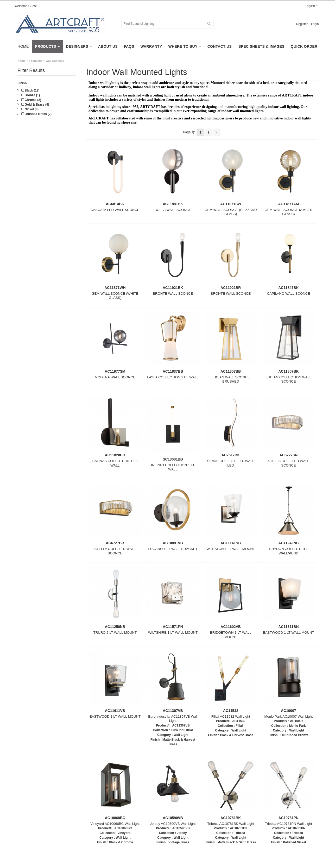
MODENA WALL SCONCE (115, 377)
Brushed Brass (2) (36, 114)
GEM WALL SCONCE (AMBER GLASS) (289, 212)
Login (315, 24)
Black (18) (30, 90)
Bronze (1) (30, 95)
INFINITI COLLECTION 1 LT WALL (173, 467)
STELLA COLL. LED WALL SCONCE (288, 463)
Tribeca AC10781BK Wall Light (230, 824)
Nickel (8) (30, 109)
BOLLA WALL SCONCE (173, 210)
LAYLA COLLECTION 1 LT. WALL (173, 377)
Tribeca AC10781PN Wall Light (288, 824)
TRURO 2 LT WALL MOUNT (115, 632)
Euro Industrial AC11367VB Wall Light (172, 719)
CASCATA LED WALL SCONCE (115, 210)
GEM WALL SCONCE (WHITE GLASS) (115, 296)
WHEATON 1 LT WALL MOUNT (230, 549)
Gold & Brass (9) (35, 104)
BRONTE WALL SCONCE (173, 293)
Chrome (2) (31, 100)
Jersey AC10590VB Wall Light (172, 824)
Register (302, 24)
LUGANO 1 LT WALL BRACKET (172, 549)
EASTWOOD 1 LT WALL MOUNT (288, 632)
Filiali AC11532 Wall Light (230, 716)
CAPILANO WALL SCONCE (288, 293)
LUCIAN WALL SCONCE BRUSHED (231, 379)
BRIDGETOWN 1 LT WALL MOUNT (230, 635)
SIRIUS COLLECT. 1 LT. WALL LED (230, 463)
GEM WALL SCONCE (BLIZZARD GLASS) (231, 212)
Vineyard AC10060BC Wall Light (115, 824)
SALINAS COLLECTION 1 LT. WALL (115, 463)
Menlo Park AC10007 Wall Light (288, 716)
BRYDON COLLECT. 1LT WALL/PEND (288, 551)
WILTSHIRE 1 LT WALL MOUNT (173, 632)
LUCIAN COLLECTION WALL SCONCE (288, 379)
